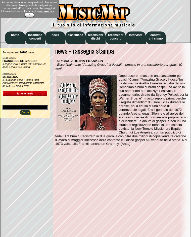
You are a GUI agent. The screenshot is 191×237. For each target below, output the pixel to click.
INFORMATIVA (46, 11)
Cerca (25, 112)
